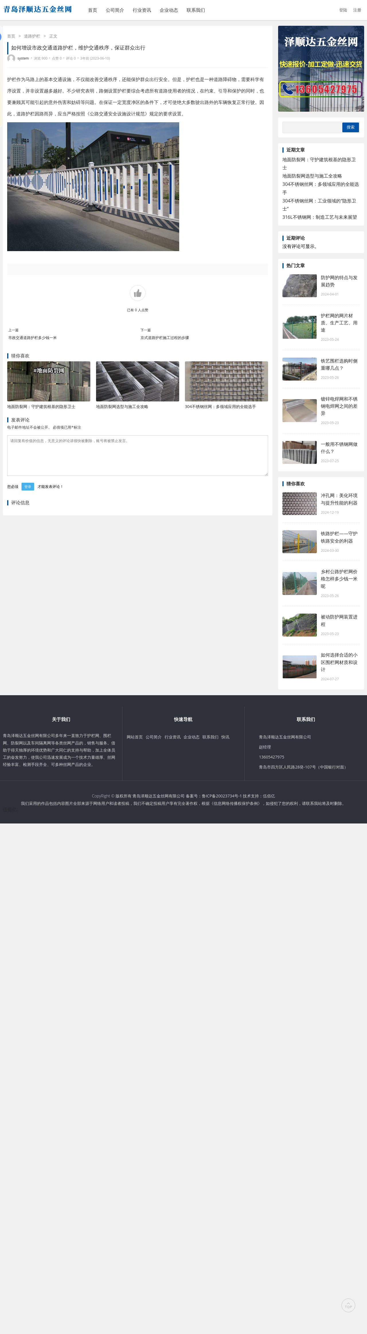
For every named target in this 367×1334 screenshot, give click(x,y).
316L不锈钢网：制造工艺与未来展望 (319, 217)
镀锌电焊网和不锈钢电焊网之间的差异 (339, 406)
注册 (357, 10)
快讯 (225, 737)
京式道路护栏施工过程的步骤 (164, 337)
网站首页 (135, 737)
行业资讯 (142, 10)
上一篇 (13, 330)
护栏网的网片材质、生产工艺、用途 (339, 322)
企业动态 (169, 10)
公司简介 (115, 10)
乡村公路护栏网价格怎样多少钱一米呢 (339, 578)
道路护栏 (32, 36)
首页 (92, 10)
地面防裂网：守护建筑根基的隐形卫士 (41, 406)
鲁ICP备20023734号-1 (222, 796)
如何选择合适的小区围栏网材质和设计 (339, 662)
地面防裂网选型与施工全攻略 (122, 406)
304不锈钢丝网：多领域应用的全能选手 (220, 406)
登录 (27, 493)
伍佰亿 (269, 796)
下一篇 (145, 330)
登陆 (343, 10)
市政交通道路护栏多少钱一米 (32, 337)
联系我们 (196, 10)
